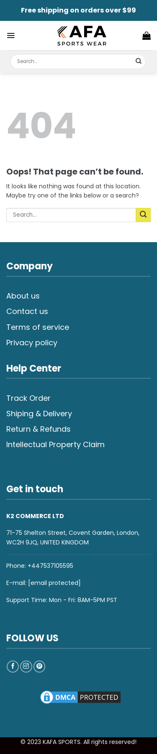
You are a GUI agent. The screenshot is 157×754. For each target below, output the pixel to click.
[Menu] (10, 35)
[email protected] (54, 583)
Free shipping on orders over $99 (78, 10)
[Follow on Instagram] (26, 666)
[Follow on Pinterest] (39, 666)
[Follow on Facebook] (13, 666)
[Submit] (139, 62)
